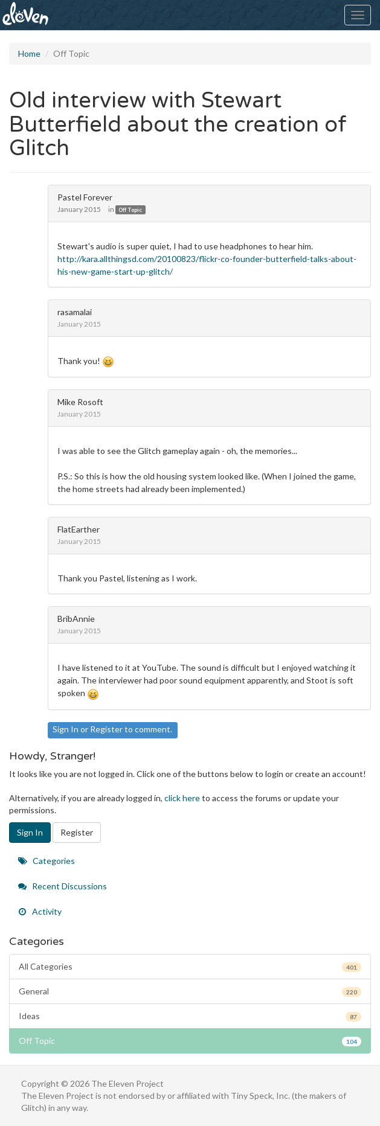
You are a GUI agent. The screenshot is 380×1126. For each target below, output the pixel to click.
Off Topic (130, 209)
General (190, 991)
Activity (40, 911)
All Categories (190, 967)
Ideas (190, 1016)
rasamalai (74, 312)
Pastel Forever (84, 197)
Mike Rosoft (80, 402)
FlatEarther (78, 529)
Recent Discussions (62, 886)
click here (182, 798)
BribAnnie (76, 618)
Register (106, 729)
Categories (46, 861)
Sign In (66, 729)
